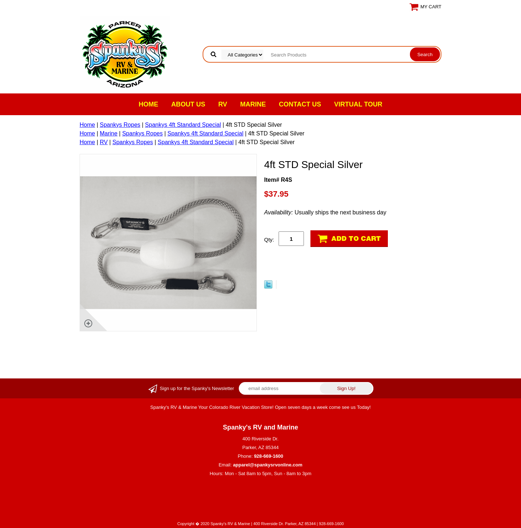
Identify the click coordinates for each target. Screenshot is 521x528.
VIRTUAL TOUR (358, 104)
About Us (188, 104)
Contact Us (300, 104)
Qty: (269, 239)
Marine (253, 104)
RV (222, 104)
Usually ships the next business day (325, 212)
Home (148, 104)
